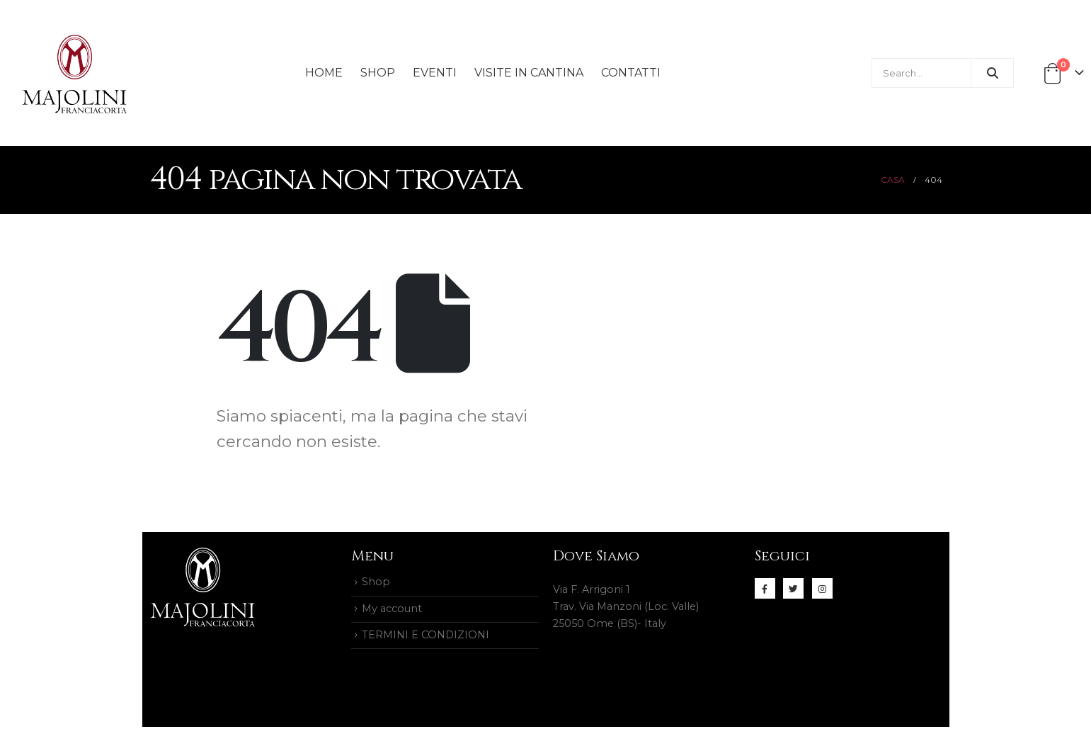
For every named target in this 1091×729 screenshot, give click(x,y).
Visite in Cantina (528, 72)
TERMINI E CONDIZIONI (425, 637)
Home (324, 72)
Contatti (631, 72)
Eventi (435, 72)
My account (392, 610)
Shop (377, 72)
